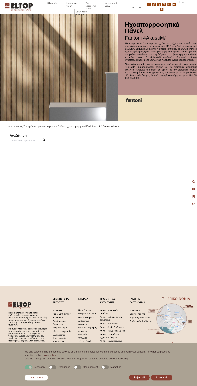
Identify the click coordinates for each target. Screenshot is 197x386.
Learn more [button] (36, 377)
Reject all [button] (139, 377)
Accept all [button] (161, 377)
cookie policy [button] (49, 355)
